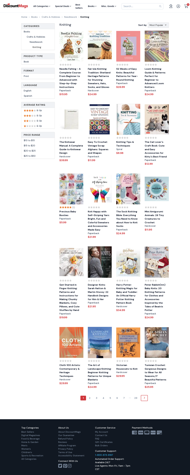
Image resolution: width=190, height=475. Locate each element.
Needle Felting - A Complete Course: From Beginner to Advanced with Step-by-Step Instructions (70, 78)
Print (26, 76)
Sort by (142, 25)
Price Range (32, 134)
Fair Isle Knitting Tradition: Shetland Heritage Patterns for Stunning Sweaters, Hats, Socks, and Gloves (99, 78)
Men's (24, 445)
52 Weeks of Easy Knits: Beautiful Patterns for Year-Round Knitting (127, 74)
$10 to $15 (29, 140)
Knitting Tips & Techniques (125, 143)
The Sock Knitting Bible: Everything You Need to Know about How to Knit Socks (127, 219)
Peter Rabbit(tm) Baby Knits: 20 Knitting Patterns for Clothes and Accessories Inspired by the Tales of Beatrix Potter (155, 297)
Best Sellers (27, 431)
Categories (32, 26)
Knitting (37, 47)
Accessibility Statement (71, 455)
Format (29, 70)
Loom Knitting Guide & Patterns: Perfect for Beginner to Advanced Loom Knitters (155, 78)
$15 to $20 (29, 145)
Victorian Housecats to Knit (127, 367)
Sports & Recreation (32, 455)
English (27, 90)
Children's (26, 452)
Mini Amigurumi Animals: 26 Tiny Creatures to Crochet (154, 217)
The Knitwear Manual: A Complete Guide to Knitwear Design (71, 147)
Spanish (28, 95)
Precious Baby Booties (67, 213)
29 (135, 398)
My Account (101, 431)
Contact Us (101, 435)
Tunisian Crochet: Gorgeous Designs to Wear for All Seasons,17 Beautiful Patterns (155, 372)
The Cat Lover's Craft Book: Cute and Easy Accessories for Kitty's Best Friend (156, 149)
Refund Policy (65, 438)
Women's (26, 448)
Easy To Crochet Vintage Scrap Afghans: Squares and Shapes (98, 147)
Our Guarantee (66, 435)
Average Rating (34, 104)
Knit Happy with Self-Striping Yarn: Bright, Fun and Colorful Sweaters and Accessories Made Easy (99, 220)
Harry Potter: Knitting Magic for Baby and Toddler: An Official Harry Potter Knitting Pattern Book (127, 294)
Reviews (62, 442)
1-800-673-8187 (104, 455)
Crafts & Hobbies (36, 36)
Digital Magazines (30, 435)
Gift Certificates (104, 442)
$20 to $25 (30, 150)
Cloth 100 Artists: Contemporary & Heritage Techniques (69, 371)
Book (26, 61)
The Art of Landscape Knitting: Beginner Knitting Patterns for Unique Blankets (100, 372)
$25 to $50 (30, 155)
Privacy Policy (65, 448)
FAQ (97, 438)
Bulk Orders (101, 445)
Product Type (33, 56)
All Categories (28, 459)
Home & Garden (29, 442)
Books (27, 31)
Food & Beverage (30, 438)
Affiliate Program (67, 445)
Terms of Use (65, 452)
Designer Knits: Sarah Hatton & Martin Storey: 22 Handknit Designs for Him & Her (98, 292)
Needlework (36, 42)
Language (30, 85)
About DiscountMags (69, 431)
